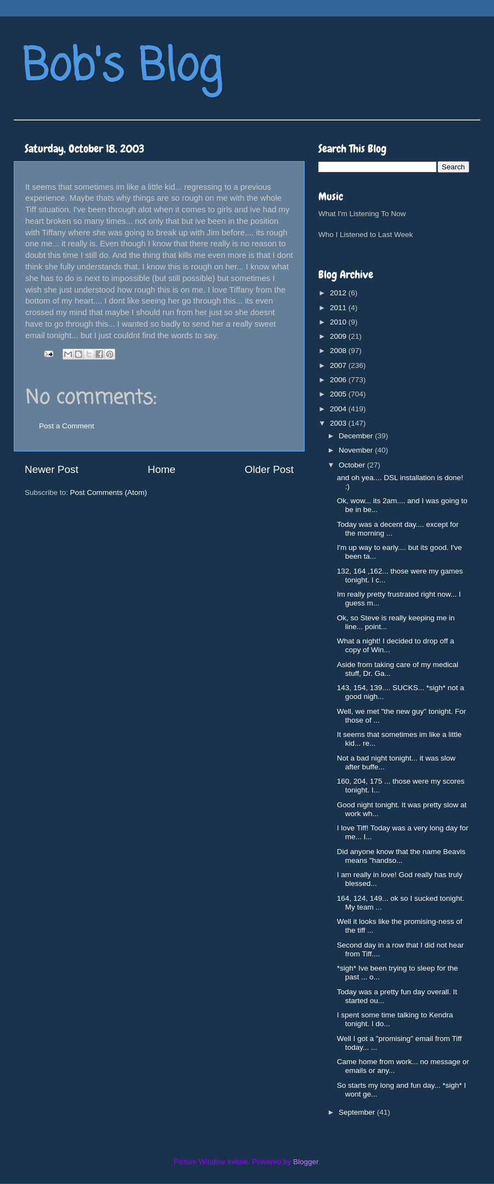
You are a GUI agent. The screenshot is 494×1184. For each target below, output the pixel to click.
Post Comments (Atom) (108, 492)
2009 (339, 336)
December (357, 436)
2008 (339, 350)
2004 (339, 409)
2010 (339, 322)
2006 (339, 380)
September (358, 1112)
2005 (339, 394)
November (357, 450)
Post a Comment (66, 426)
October (353, 465)
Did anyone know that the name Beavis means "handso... (401, 855)
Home (161, 469)
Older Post (269, 469)
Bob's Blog (122, 68)
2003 (339, 423)
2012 (339, 293)
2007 (339, 365)
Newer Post (51, 469)
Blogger (305, 1162)
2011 (339, 308)
